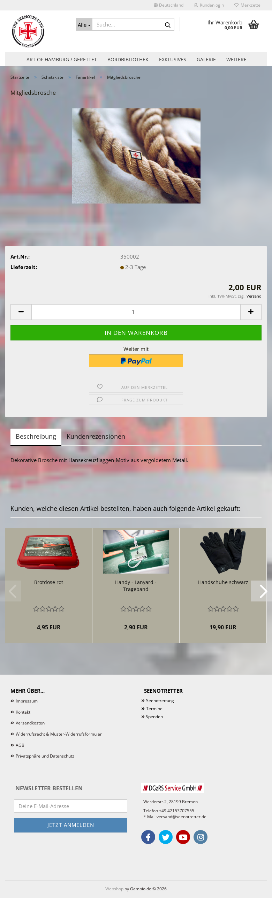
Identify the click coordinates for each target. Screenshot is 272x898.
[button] (169, 5)
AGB (20, 745)
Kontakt (23, 712)
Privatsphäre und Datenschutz (45, 756)
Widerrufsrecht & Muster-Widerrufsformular (59, 734)
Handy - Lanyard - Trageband (136, 585)
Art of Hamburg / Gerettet (62, 59)
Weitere (236, 59)
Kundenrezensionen (96, 436)
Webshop (114, 889)
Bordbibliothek (128, 59)
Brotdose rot (48, 582)
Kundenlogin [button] (209, 5)
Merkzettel (248, 5)
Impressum (27, 701)
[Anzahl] (136, 312)
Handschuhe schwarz (223, 582)
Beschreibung (36, 436)
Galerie (206, 59)
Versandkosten (30, 723)
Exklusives (172, 59)
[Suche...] (84, 24)
